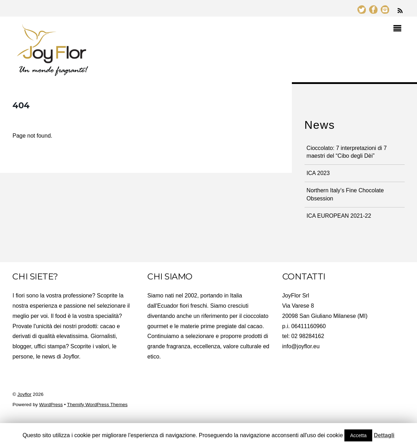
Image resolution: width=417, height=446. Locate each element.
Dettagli (384, 435)
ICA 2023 (318, 173)
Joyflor (24, 394)
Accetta (358, 435)
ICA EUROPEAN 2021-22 (339, 216)
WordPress (51, 404)
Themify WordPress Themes (97, 404)
